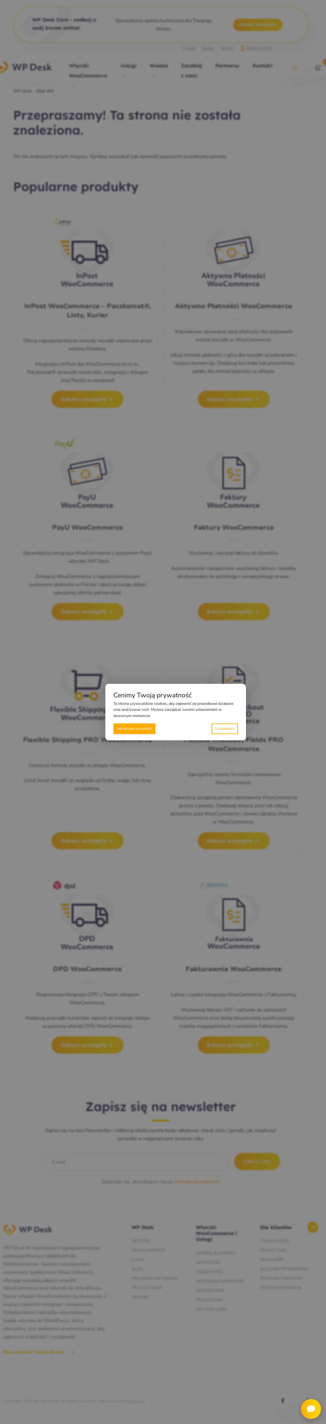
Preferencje (225, 729)
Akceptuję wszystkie (134, 728)
